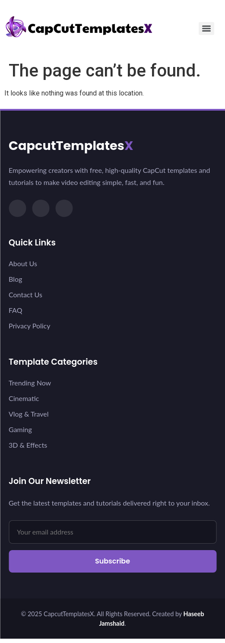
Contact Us (25, 294)
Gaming (20, 429)
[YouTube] (64, 208)
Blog (15, 279)
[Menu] (206, 28)
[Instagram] (40, 208)
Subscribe (112, 561)
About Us (23, 263)
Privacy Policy (30, 326)
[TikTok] (17, 208)
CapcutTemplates (71, 145)
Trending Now (30, 383)
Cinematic (24, 398)
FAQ (15, 310)
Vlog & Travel (28, 414)
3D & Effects (28, 445)
